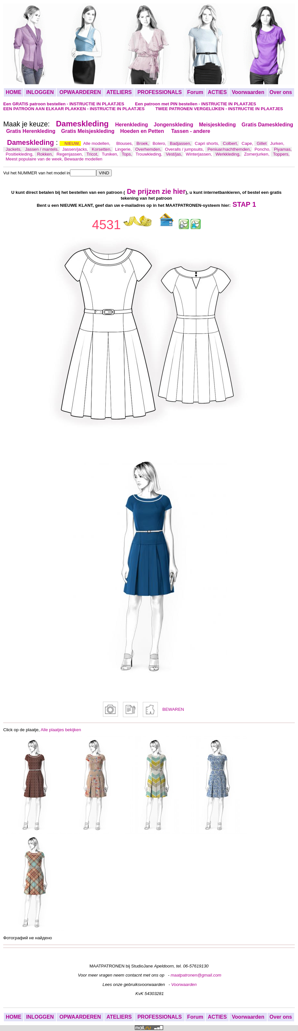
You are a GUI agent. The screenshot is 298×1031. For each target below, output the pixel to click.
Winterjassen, (199, 154)
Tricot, (92, 154)
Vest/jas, (174, 154)
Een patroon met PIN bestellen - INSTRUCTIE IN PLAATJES (195, 103)
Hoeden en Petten (143, 131)
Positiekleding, (20, 154)
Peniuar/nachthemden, (229, 149)
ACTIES (217, 92)
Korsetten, (102, 149)
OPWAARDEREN (80, 92)
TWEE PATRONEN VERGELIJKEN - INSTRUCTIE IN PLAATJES (219, 108)
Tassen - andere (190, 131)
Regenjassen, (70, 154)
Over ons (280, 92)
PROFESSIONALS (159, 92)
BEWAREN (173, 709)
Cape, (248, 143)
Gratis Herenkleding (30, 131)
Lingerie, (124, 149)
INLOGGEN (40, 92)
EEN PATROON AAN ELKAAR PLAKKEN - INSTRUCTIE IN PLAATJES (74, 108)
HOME (13, 92)
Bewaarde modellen (83, 159)
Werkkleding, (228, 154)
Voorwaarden (248, 92)
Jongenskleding (173, 124)
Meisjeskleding (217, 124)
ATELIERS (119, 92)
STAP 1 (244, 204)
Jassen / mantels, (42, 149)
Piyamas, (283, 149)
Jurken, (277, 143)
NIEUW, (72, 143)
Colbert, (231, 143)
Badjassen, (181, 143)
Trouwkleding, (150, 154)
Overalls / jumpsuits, (185, 149)
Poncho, (263, 149)
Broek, (143, 143)
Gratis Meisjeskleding (88, 131)
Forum (195, 92)
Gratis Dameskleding (267, 124)
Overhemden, (148, 149)
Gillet (262, 143)
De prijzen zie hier (156, 191)
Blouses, (125, 143)
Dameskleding (82, 123)
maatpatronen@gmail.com (196, 975)
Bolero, (160, 143)
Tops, (127, 154)
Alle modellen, (97, 143)
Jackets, (14, 149)
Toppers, (281, 154)
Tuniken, (110, 154)
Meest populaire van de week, (35, 159)
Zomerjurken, (257, 154)
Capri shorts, (207, 143)
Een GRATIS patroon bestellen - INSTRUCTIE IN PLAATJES (64, 103)
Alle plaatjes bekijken (61, 729)
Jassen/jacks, (75, 149)
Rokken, (45, 154)
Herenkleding (131, 124)
